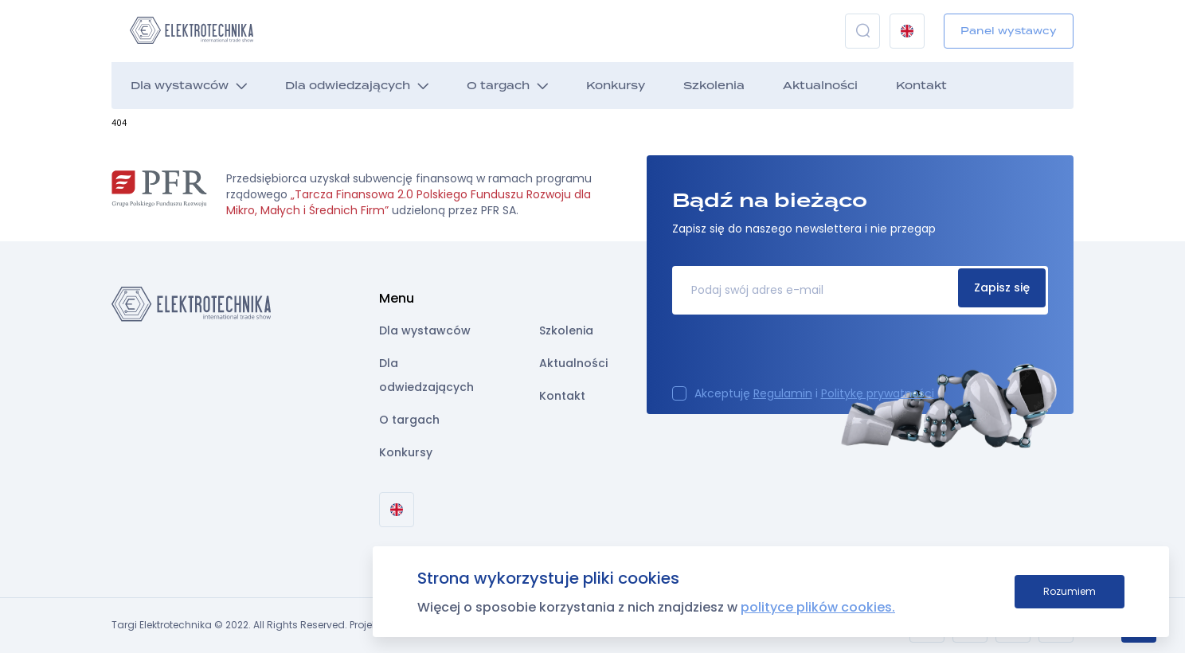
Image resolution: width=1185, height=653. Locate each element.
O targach (498, 85)
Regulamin (782, 393)
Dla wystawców (180, 85)
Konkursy (615, 85)
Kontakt (921, 85)
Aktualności (820, 85)
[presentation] (793, 355)
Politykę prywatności (877, 393)
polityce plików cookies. (818, 607)
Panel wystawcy (1008, 30)
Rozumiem (1069, 591)
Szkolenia (714, 85)
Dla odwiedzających (347, 85)
